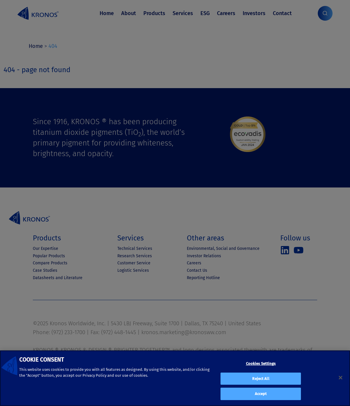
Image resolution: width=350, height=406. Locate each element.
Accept (261, 394)
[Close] (340, 377)
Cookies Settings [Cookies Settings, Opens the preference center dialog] (261, 363)
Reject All (260, 378)
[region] (175, 378)
